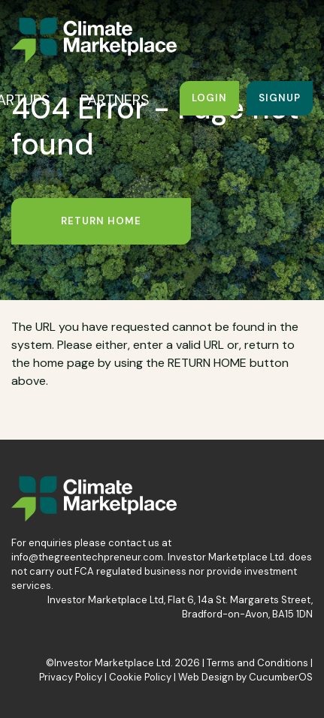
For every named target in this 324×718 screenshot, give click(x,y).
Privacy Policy (70, 677)
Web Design (206, 677)
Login (209, 98)
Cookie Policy (140, 677)
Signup (280, 98)
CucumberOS (281, 677)
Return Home (101, 221)
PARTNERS (115, 100)
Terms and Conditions (257, 662)
